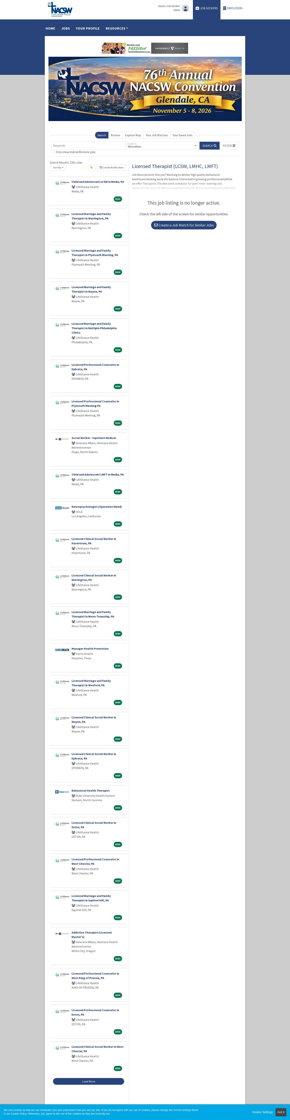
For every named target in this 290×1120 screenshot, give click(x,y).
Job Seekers (206, 8)
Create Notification (111, 167)
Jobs (65, 28)
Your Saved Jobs (183, 135)
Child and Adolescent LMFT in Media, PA (98, 474)
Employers (232, 8)
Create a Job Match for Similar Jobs (184, 225)
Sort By (57, 167)
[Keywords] (88, 146)
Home (50, 28)
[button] (229, 146)
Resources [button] (115, 28)
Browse (115, 135)
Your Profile (88, 28)
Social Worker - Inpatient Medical (94, 438)
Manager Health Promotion (90, 648)
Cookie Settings (262, 1112)
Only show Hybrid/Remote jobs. (76, 152)
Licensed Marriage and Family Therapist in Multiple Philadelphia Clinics (94, 328)
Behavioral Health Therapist (91, 790)
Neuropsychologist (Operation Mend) (97, 506)
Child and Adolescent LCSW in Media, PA (98, 182)
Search (101, 135)
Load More (88, 1081)
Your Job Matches (157, 135)
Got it (280, 1112)
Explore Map (133, 135)
